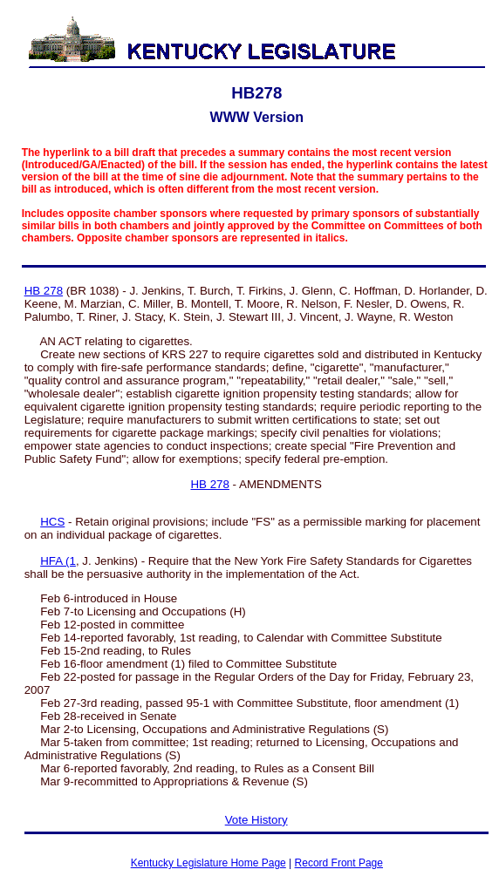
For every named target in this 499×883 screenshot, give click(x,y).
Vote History (256, 819)
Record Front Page (339, 863)
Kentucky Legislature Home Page (208, 863)
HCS (52, 521)
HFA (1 (58, 560)
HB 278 (43, 290)
